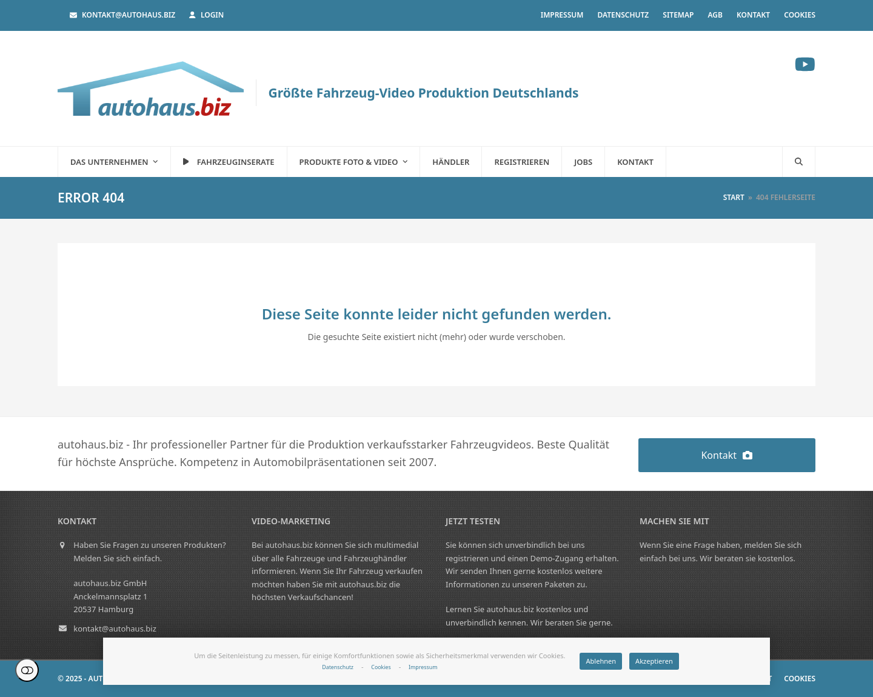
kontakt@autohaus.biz (128, 15)
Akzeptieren (654, 660)
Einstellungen (27, 670)
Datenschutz (337, 667)
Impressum (423, 667)
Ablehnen (601, 660)
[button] (799, 162)
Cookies (380, 667)
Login (212, 15)
